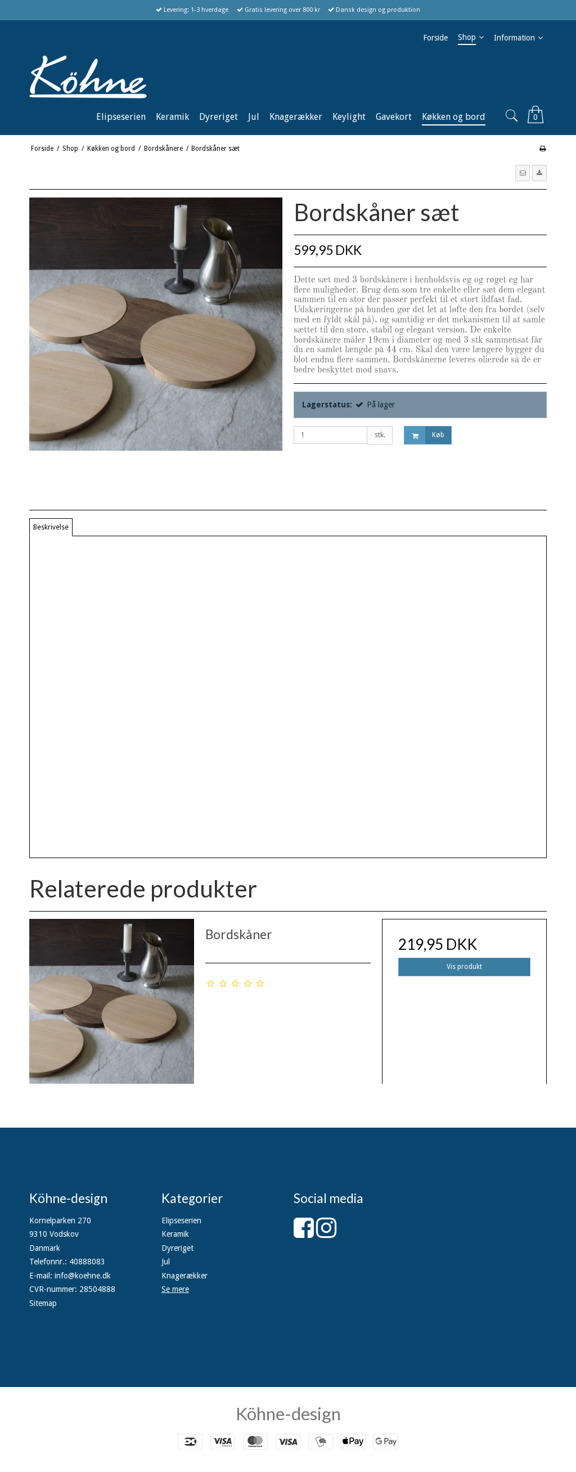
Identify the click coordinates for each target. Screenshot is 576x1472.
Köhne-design (288, 1413)
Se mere (175, 1289)
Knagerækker (184, 1275)
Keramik (175, 1233)
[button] (522, 173)
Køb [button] (424, 435)
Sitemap (43, 1303)
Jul (165, 1261)
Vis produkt (464, 967)
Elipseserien (181, 1220)
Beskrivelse (51, 527)
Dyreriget (177, 1248)
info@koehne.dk (83, 1275)
